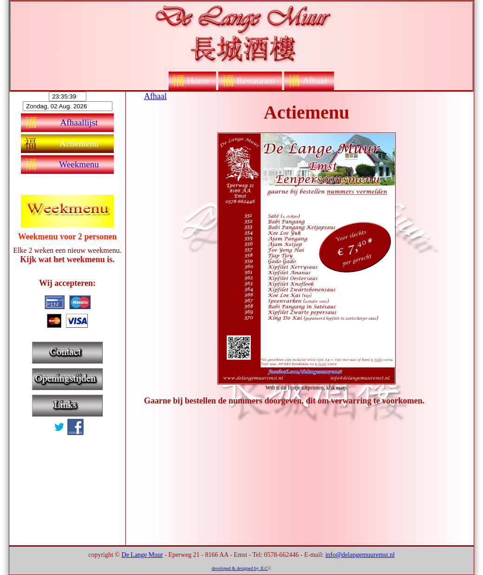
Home (198, 81)
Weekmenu (79, 164)
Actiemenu (78, 143)
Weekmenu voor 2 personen (67, 236)
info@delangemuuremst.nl (359, 554)
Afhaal (315, 81)
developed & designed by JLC (240, 568)
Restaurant (256, 81)
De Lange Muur (142, 554)
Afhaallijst (79, 122)
